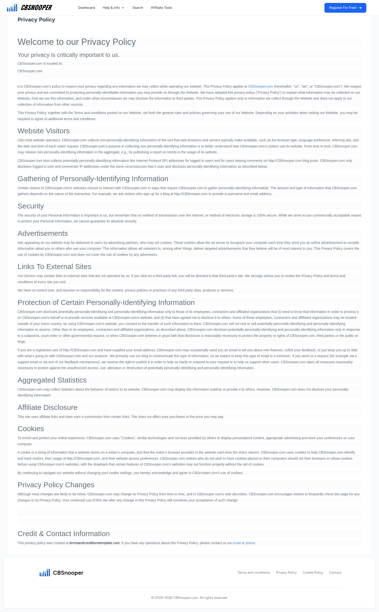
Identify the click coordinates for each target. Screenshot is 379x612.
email (237, 543)
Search (138, 8)
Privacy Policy (36, 19)
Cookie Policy (313, 573)
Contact (335, 573)
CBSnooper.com (260, 86)
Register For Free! (345, 8)
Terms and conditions (253, 573)
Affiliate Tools (161, 8)
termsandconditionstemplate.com (94, 543)
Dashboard (86, 8)
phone (250, 543)
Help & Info (114, 8)
